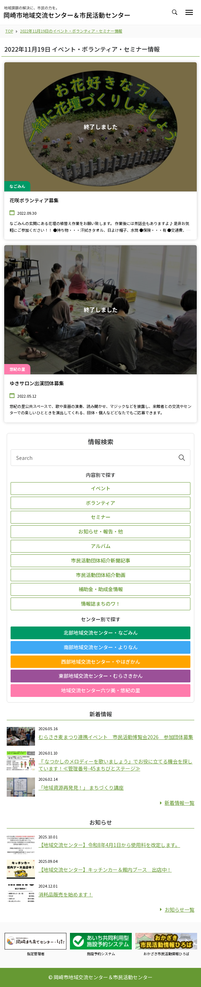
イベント (101, 488)
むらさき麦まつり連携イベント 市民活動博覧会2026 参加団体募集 (116, 736)
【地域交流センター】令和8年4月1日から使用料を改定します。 (109, 844)
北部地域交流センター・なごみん (101, 632)
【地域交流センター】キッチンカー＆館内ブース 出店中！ (105, 869)
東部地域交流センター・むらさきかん (101, 675)
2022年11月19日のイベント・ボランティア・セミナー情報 (71, 31)
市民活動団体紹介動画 (100, 574)
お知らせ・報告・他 (100, 531)
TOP (9, 31)
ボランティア (100, 502)
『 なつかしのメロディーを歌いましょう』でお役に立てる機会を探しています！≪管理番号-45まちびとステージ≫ (116, 765)
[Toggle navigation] (189, 12)
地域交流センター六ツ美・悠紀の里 (100, 690)
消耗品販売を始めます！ (66, 894)
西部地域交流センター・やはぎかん (100, 661)
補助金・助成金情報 (100, 589)
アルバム (101, 545)
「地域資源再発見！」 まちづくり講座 (81, 787)
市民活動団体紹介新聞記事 (100, 560)
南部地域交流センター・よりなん (101, 647)
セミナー (101, 516)
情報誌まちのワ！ (100, 603)
